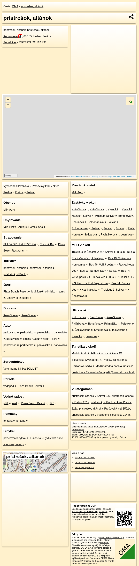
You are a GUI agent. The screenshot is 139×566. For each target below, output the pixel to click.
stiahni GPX (77, 434)
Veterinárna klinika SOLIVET (20, 368)
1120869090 (78, 429)
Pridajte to (89, 561)
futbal (25, 297)
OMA (15, 6)
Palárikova (78, 323)
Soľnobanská (96, 222)
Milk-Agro (9, 209)
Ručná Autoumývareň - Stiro (40, 338)
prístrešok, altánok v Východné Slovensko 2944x (101, 414)
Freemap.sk (96, 177)
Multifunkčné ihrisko (43, 291)
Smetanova (101, 329)
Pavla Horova (109, 234)
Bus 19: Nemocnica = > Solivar (99, 270)
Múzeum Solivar (81, 215)
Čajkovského (82, 329)
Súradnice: (10, 42)
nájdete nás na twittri (85, 457)
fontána (7, 420)
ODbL (100, 540)
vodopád (8, 386)
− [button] (8, 105)
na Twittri (103, 511)
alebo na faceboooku (85, 462)
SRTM (104, 558)
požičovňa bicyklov (14, 438)
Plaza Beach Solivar (30, 386)
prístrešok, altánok (32, 6)
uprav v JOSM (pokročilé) (112, 426)
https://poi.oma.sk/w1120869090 (121, 177)
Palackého (127, 323)
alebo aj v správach (84, 467)
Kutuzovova (12, 36)
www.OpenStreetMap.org (111, 537)
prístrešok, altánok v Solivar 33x (91, 396)
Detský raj (12, 297)
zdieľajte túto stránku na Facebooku (91, 510)
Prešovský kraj (41, 186)
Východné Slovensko (16, 186)
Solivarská (90, 234)
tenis (62, 291)
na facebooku (95, 509)
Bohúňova (124, 215)
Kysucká (113, 209)
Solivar (30, 192)
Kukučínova (10, 315)
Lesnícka (126, 234)
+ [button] (8, 99)
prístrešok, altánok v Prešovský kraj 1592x (104, 408)
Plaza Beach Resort (15, 291)
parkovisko (9, 332)
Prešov (19, 192)
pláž (5, 403)
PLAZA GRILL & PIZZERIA (19, 244)
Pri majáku (110, 323)
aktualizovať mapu (90, 426)
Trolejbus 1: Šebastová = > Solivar (92, 251)
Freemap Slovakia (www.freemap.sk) (90, 543)
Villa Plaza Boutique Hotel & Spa (23, 227)
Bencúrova (96, 317)
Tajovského (118, 329)
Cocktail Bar (47, 244)
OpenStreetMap (78, 177)
